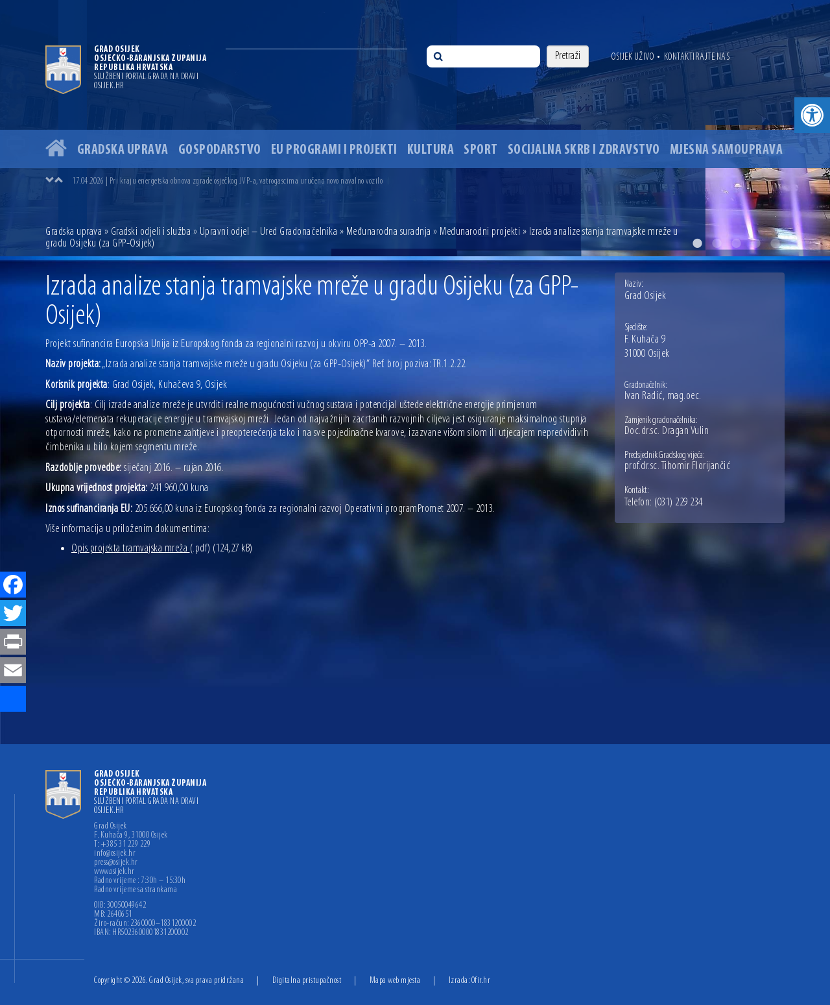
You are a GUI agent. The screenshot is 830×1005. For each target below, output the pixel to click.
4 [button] (755, 243)
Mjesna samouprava (726, 150)
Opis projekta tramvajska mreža (141, 548)
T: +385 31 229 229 (122, 844)
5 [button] (774, 243)
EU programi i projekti (334, 150)
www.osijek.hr (114, 872)
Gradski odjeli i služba (151, 232)
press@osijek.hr (116, 862)
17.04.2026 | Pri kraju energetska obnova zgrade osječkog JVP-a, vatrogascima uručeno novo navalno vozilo (227, 181)
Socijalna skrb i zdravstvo (584, 150)
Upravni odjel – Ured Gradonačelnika (269, 232)
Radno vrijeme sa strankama (135, 890)
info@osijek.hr (115, 853)
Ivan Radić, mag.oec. (663, 396)
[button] (812, 115)
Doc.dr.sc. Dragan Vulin (666, 431)
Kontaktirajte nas (697, 57)
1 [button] (697, 243)
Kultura (431, 150)
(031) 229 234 (678, 503)
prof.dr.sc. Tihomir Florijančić (677, 466)
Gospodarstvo (219, 150)
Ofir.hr (481, 981)
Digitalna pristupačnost (307, 981)
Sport (481, 150)
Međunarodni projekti (480, 232)
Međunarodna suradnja (388, 232)
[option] (415, 128)
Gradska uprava (123, 150)
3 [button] (735, 243)
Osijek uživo (632, 57)
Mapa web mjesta (395, 981)
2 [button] (716, 243)
